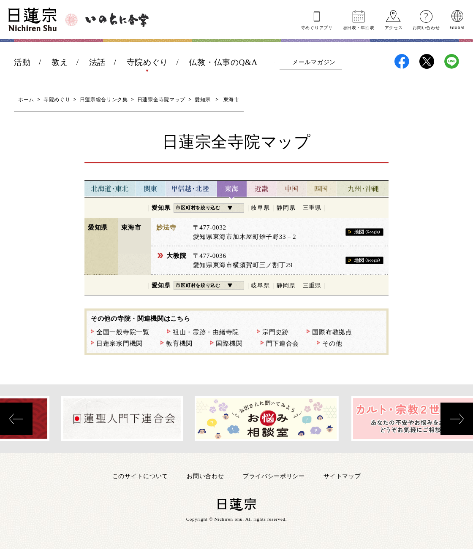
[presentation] (16, 419)
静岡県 (286, 208)
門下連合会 (282, 343)
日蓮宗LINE (451, 61)
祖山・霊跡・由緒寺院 (206, 332)
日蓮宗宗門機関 (119, 343)
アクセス (394, 27)
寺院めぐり (148, 62)
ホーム (26, 99)
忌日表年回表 (359, 27)
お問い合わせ (426, 27)
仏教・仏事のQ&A (223, 62)
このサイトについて (140, 476)
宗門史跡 (275, 332)
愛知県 (203, 99)
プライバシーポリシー (274, 476)
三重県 (312, 208)
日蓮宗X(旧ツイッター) (426, 61)
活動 (22, 62)
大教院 (176, 255)
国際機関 (229, 343)
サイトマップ (342, 476)
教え (60, 62)
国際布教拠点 (332, 332)
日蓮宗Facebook (401, 61)
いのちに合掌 (117, 20)
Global (457, 27)
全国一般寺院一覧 (123, 332)
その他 (332, 343)
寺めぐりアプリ (317, 27)
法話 (97, 62)
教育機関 (179, 343)
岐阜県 (260, 208)
